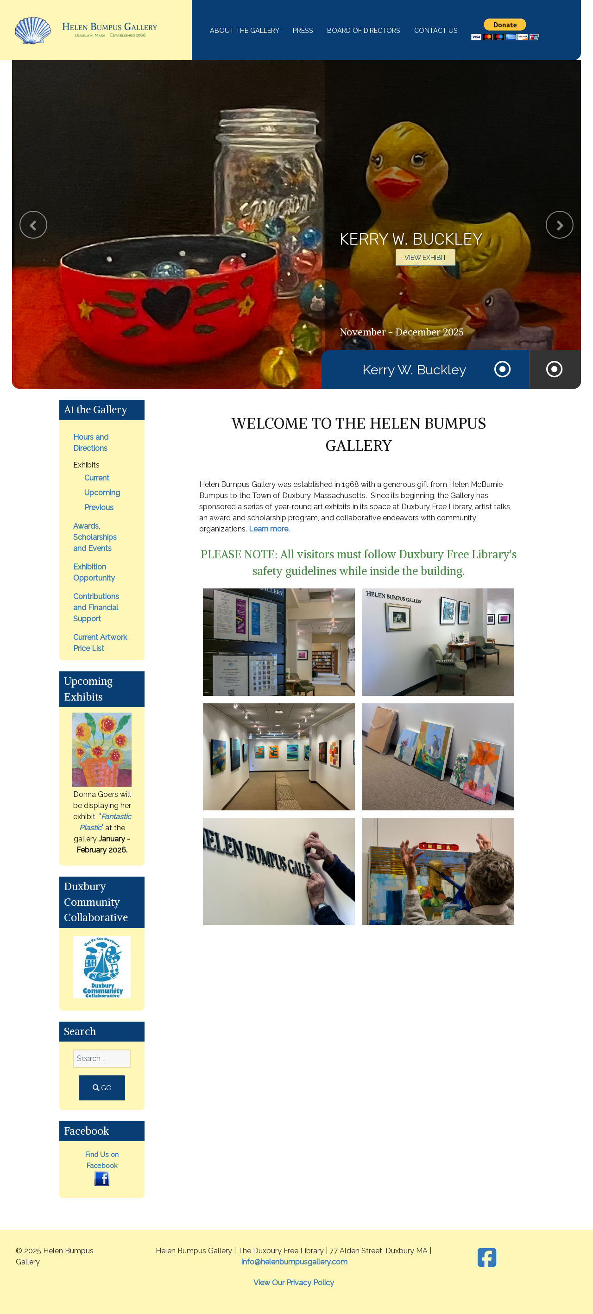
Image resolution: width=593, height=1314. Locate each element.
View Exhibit (425, 257)
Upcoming (102, 492)
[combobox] (102, 1058)
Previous (99, 507)
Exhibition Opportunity (94, 572)
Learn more (268, 528)
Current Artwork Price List (100, 643)
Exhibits (86, 465)
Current (96, 478)
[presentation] (33, 225)
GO (102, 1088)
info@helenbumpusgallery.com (294, 1261)
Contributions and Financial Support (96, 607)
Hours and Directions (90, 443)
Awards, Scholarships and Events (95, 537)
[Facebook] (486, 1257)
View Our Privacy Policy (293, 1282)
